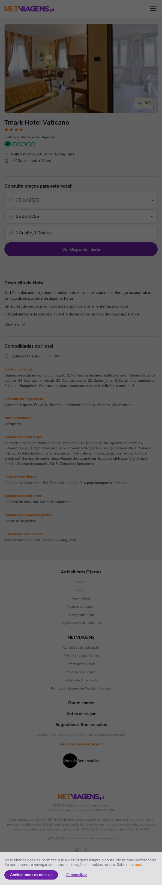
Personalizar (76, 874)
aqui (138, 864)
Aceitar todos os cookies (31, 874)
